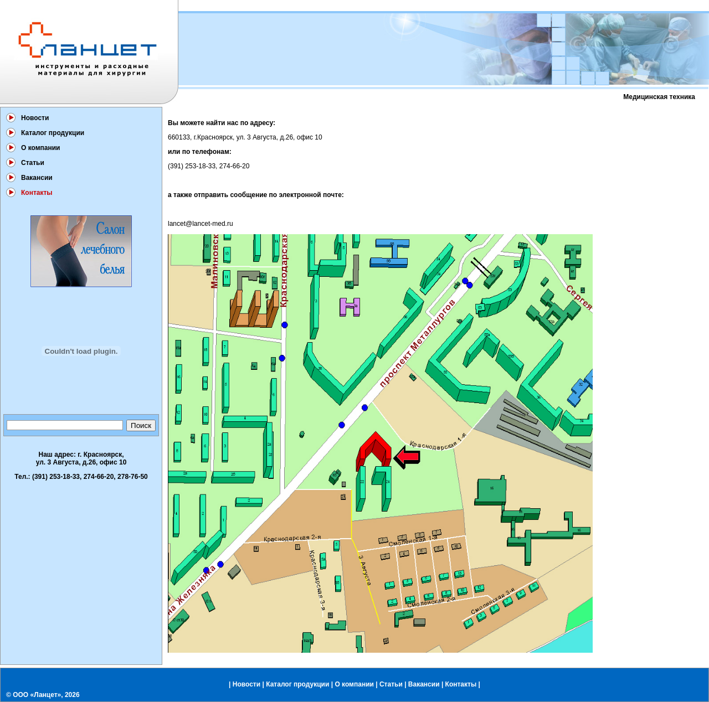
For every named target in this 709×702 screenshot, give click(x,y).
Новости (35, 118)
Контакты (461, 684)
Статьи (32, 163)
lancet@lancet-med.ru (200, 224)
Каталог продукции (52, 133)
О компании (40, 148)
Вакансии (37, 178)
